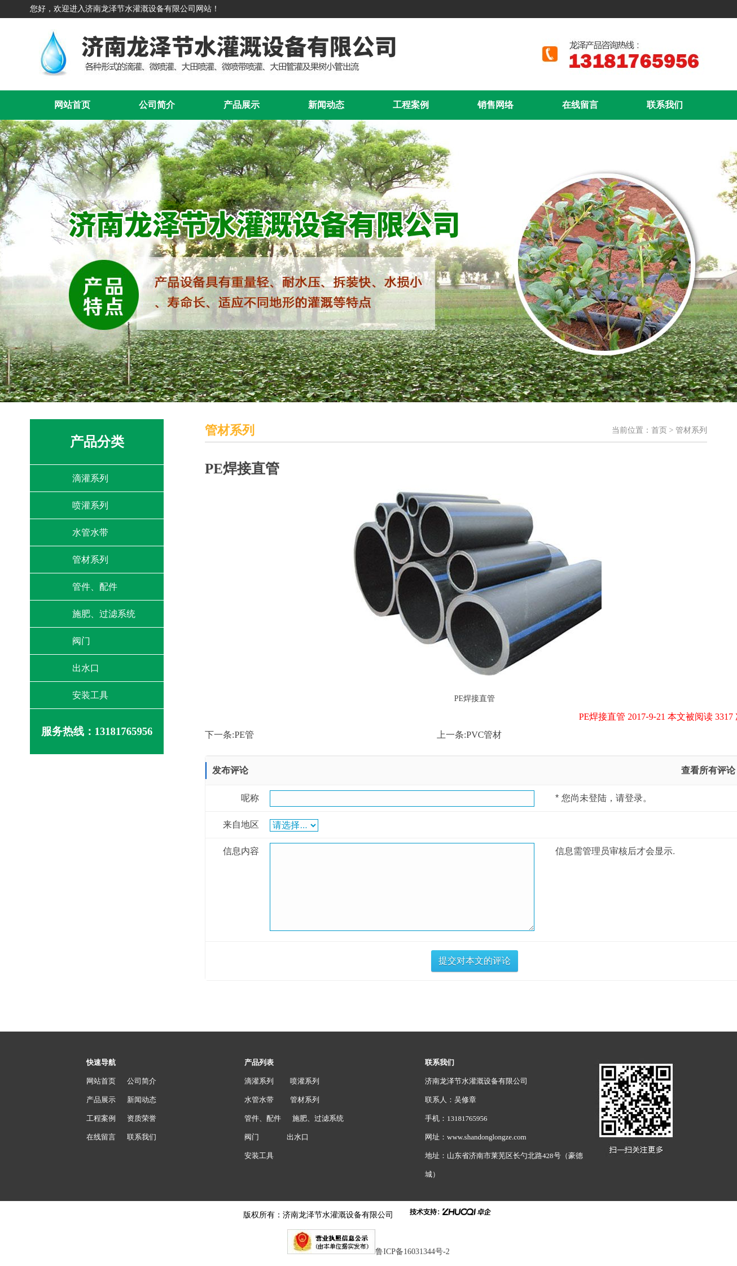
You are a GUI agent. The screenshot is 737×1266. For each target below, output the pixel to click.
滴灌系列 (90, 478)
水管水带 (90, 532)
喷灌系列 (90, 505)
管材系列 (90, 559)
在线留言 (580, 105)
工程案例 (411, 105)
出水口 (85, 668)
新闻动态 (326, 105)
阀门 (81, 641)
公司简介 (157, 105)
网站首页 (72, 105)
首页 (659, 430)
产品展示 (241, 105)
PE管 (244, 734)
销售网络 (495, 105)
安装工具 (90, 695)
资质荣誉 (141, 1118)
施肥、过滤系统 (103, 614)
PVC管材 (484, 734)
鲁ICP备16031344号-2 (412, 1251)
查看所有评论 (708, 770)
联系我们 (665, 105)
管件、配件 (94, 586)
